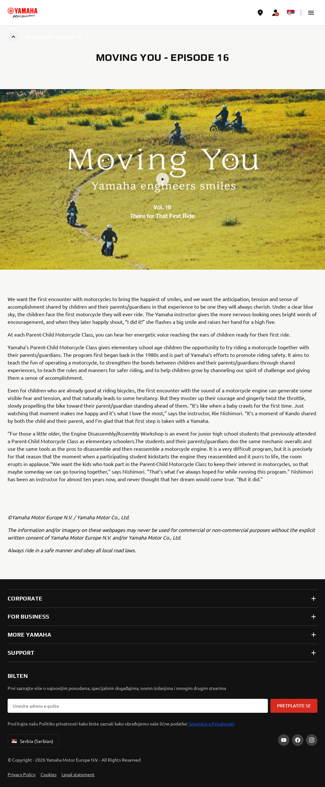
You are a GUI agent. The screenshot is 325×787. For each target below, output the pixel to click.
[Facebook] (297, 740)
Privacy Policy (22, 774)
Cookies (48, 774)
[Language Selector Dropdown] (290, 12)
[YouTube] (283, 740)
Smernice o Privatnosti (211, 723)
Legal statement (78, 774)
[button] (311, 12)
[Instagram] (311, 740)
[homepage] (22, 12)
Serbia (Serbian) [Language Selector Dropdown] (32, 741)
